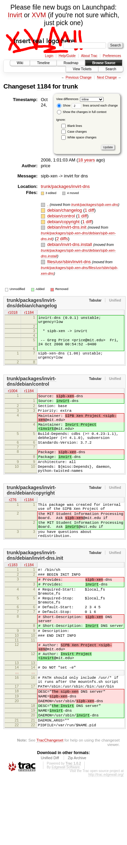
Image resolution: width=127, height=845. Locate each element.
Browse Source (103, 63)
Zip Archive (77, 826)
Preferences (112, 56)
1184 (44, 86)
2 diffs (62, 238)
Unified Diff (50, 826)
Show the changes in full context (82, 112)
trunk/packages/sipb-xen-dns (94, 205)
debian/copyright (64, 221)
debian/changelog (65, 210)
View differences (67, 99)
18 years (86, 159)
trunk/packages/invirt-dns (65, 186)
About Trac (89, 56)
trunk (70, 86)
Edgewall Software (65, 835)
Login (49, 56)
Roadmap (71, 63)
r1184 (29, 313)
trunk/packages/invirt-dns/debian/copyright (31, 515)
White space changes (82, 137)
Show (63, 105)
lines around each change (95, 105)
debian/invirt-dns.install (70, 244)
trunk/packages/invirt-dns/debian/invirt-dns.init (35, 589)
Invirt (15, 15)
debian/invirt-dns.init (67, 227)
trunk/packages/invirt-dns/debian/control (31, 389)
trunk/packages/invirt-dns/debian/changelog (32, 302)
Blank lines (74, 126)
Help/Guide (67, 56)
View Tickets (82, 69)
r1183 (12, 600)
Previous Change (79, 77)
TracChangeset (49, 808)
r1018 (12, 313)
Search (110, 69)
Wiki (20, 63)
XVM (39, 15)
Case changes (77, 131)
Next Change (107, 77)
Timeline (43, 63)
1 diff (89, 210)
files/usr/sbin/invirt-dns (69, 261)
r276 (12, 525)
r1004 (12, 399)
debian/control (61, 215)
